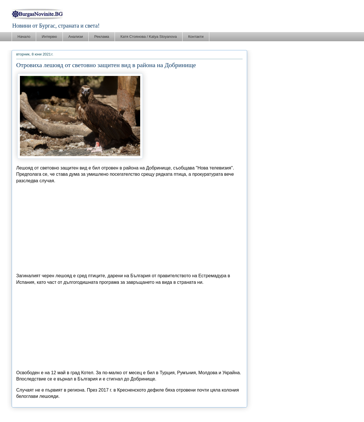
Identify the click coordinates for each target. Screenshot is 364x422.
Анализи (75, 36)
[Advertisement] (129, 228)
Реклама (101, 36)
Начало (24, 36)
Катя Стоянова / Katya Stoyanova (149, 36)
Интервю (49, 36)
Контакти (196, 36)
